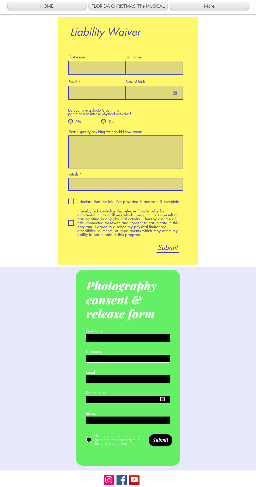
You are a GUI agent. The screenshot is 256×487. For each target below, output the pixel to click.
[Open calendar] (175, 93)
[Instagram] (109, 480)
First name (76, 57)
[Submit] (167, 247)
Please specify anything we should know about (105, 132)
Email (72, 82)
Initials (73, 174)
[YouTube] (134, 480)
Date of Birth (135, 82)
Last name (133, 57)
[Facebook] (122, 480)
